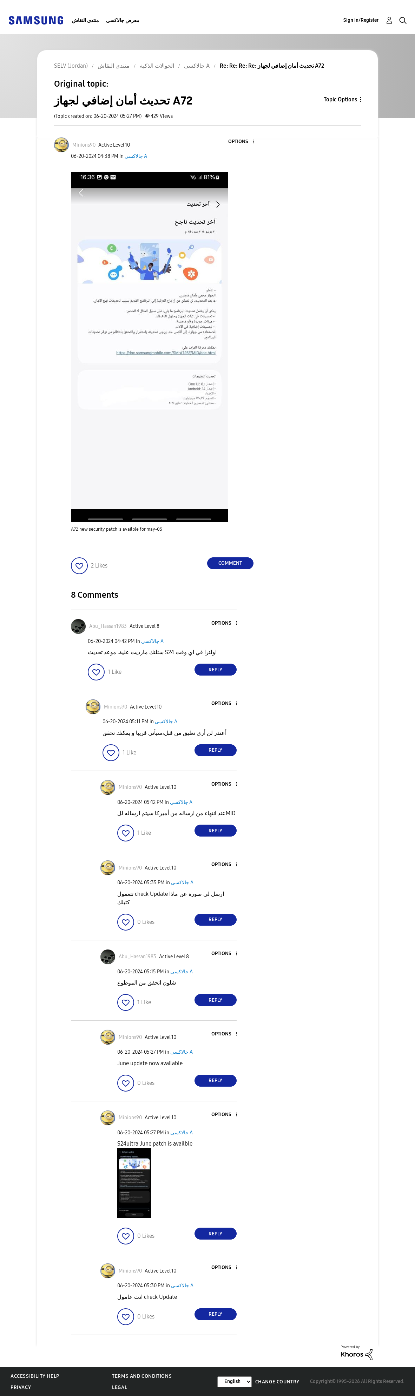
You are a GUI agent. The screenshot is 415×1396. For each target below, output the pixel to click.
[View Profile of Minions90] (83, 145)
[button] (241, 142)
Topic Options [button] (340, 99)
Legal (119, 1387)
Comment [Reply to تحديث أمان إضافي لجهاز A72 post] (230, 563)
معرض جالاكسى (122, 21)
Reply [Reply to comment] (215, 670)
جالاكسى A (136, 156)
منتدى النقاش (85, 21)
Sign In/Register (361, 20)
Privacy (21, 1387)
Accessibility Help (35, 1376)
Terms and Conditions (142, 1376)
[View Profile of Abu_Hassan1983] (108, 626)
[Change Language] (234, 1381)
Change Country (277, 1382)
